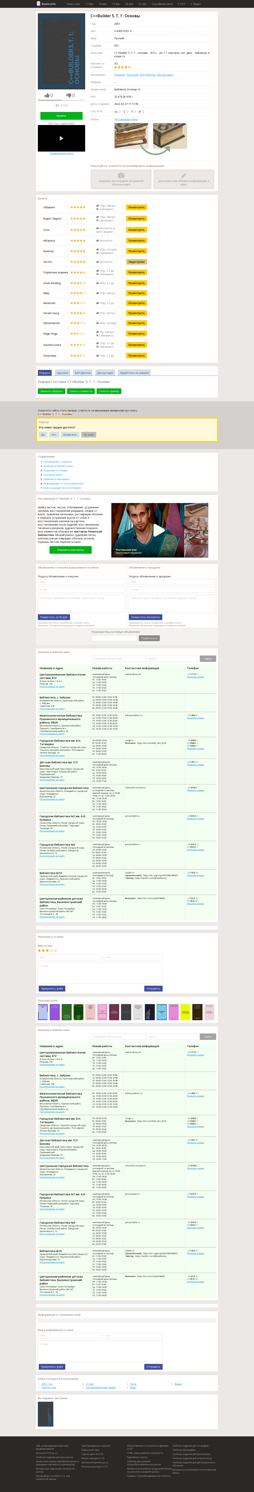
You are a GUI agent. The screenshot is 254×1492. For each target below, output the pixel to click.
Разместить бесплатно (145, 617)
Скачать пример (109, 391)
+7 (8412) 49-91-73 (195, 847)
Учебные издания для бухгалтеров (191, 1454)
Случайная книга (162, 4)
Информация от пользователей (63, 483)
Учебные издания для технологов (54, 1457)
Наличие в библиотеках (58, 466)
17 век (89, 4)
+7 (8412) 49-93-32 (196, 844)
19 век (116, 4)
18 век (103, 4)
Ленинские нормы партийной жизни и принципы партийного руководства (57, 1463)
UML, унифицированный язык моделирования (52, 1447)
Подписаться (149, 638)
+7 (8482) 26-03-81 (196, 740)
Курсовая (132, 75)
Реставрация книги (126, 119)
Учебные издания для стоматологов (192, 1458)
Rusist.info (49, 4)
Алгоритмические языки (101, 1387)
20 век (129, 4)
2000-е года (48, 1387)
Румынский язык (90, 1449)
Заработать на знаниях (134, 373)
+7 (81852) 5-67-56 (196, 787)
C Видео (196, 4)
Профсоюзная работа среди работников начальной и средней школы (149, 1470)
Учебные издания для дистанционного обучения (193, 1464)
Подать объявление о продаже (150, 576)
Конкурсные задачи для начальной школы (55, 1470)
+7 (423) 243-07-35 (196, 872)
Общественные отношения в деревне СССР (147, 1447)
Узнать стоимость (81, 391)
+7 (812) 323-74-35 (196, 898)
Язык (133, 1387)
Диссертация (165, 75)
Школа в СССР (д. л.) (46, 1453)
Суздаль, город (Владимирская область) (148, 1475)
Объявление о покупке (57, 461)
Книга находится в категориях (62, 488)
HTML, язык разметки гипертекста (145, 1453)
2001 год (46, 1384)
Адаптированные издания (96, 1445)
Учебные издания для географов (190, 1445)
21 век (142, 4)
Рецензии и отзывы (55, 470)
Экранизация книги (61, 140)
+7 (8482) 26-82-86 (195, 745)
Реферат (119, 75)
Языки (178, 1384)
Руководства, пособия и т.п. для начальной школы (53, 1477)
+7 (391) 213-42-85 (196, 762)
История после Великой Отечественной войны (194, 1471)
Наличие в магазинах (56, 479)
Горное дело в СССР (92, 1454)
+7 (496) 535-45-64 (196, 715)
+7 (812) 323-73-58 (195, 901)
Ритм (133, 1384)
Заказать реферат (51, 391)
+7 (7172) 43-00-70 (196, 674)
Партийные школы (137, 1457)
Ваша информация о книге (55, 1330)
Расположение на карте (52, 686)
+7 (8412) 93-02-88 (196, 816)
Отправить (153, 988)
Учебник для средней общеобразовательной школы (144, 1463)
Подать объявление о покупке (58, 576)
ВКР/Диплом (147, 75)
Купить (61, 115)
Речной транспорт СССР (95, 1466)
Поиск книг (73, 4)
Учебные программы (183, 1449)
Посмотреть (136, 207)
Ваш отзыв (45, 945)
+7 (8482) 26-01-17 (195, 743)
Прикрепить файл (52, 988)
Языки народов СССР (93, 1458)
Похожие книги (52, 474)
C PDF (181, 4)
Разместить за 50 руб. (54, 617)
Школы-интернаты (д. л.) (95, 1462)
